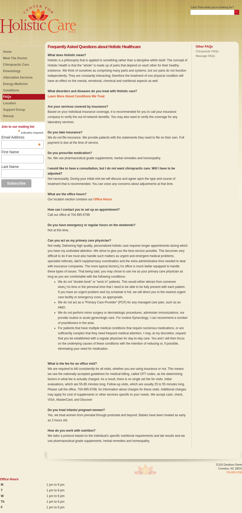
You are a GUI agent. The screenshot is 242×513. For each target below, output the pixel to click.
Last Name (10, 167)
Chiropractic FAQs (207, 51)
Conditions (11, 90)
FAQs (7, 97)
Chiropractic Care (16, 64)
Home (7, 52)
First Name (10, 152)
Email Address (21, 137)
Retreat (8, 116)
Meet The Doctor (15, 58)
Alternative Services (18, 77)
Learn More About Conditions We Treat (76, 96)
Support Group (14, 110)
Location (9, 103)
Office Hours (102, 199)
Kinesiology (12, 71)
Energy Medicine (15, 84)
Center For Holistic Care (25, 19)
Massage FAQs (205, 55)
